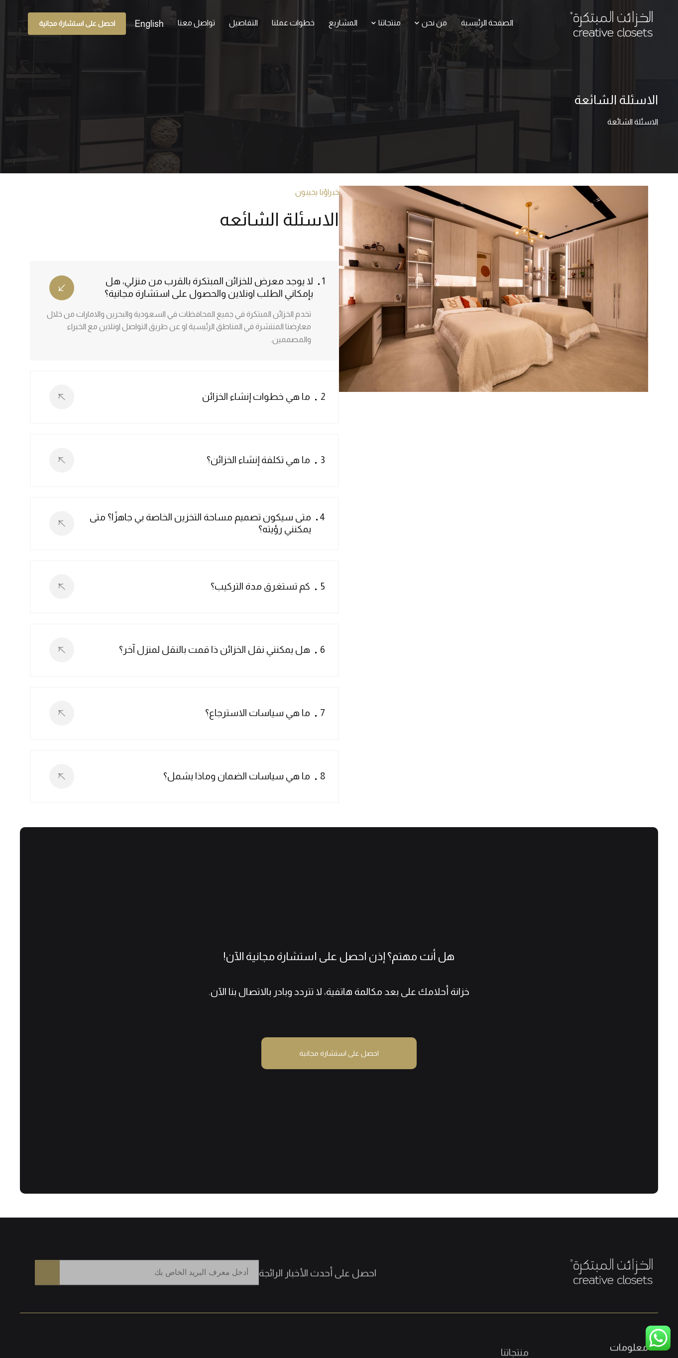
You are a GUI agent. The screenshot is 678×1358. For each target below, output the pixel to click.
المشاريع (343, 22)
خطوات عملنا (293, 22)
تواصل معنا (196, 22)
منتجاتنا (386, 22)
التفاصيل (243, 22)
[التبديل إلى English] (149, 24)
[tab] (184, 291)
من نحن (431, 22)
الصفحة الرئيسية (487, 22)
